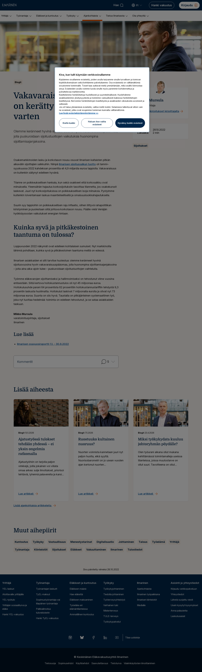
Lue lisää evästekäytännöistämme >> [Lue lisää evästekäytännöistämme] (78, 113)
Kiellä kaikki (69, 123)
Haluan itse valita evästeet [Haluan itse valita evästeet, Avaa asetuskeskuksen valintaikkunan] (97, 123)
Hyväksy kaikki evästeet (130, 123)
